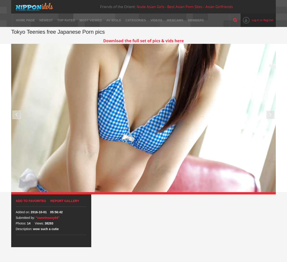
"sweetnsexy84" (48, 218)
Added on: (23, 212)
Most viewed (91, 20)
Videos (156, 20)
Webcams (175, 20)
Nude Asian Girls (150, 6)
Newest (46, 20)
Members (196, 20)
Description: (24, 229)
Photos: (21, 223)
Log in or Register (257, 20)
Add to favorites (31, 201)
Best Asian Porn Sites (184, 6)
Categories (135, 20)
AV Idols (113, 20)
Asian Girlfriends (219, 6)
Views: (39, 223)
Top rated (66, 20)
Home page (25, 20)
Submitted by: (25, 218)
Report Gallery (64, 201)
